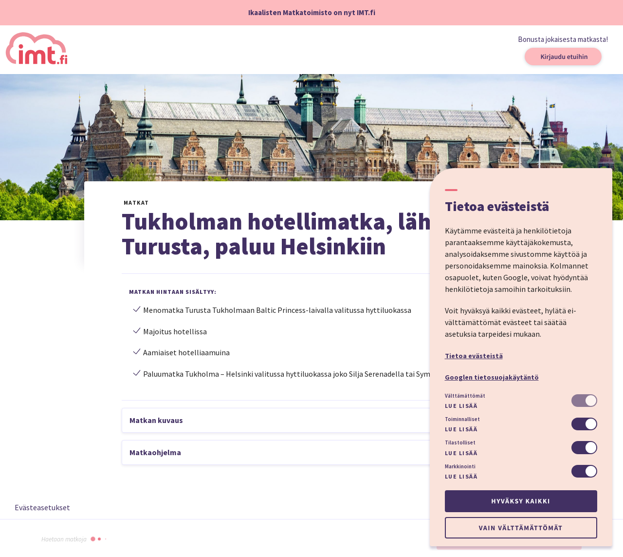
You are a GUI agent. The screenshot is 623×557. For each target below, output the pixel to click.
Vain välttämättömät (521, 527)
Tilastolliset (460, 442)
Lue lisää (461, 405)
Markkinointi (460, 466)
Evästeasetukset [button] (42, 507)
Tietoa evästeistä (474, 355)
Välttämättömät (465, 395)
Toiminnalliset (462, 419)
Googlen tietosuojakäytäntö (492, 377)
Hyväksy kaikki (520, 501)
